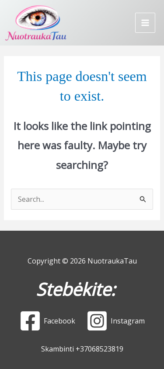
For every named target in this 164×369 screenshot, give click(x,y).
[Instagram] (116, 321)
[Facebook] (47, 321)
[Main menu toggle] (145, 23)
